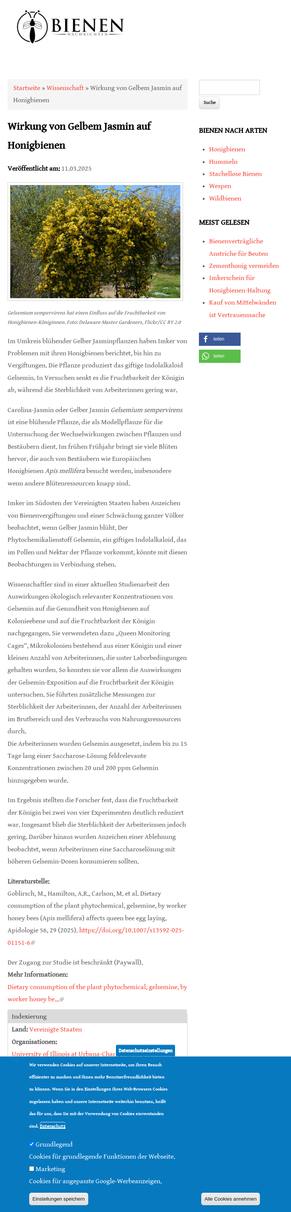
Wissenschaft (65, 88)
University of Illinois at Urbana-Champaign (73, 1054)
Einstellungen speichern (59, 1199)
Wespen (220, 186)
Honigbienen (227, 149)
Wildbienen (225, 198)
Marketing (50, 1169)
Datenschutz (53, 1126)
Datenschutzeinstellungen (145, 1050)
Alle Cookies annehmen (231, 1199)
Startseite (26, 88)
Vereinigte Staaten (55, 1029)
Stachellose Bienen (235, 174)
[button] (220, 339)
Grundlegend (54, 1144)
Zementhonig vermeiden (244, 266)
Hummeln (223, 162)
